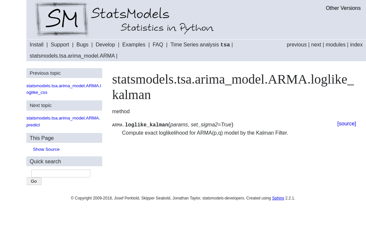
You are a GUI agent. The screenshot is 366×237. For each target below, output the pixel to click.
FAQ (158, 45)
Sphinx (278, 198)
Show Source (46, 148)
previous (297, 44)
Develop (105, 45)
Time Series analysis (200, 45)
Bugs (82, 45)
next (316, 44)
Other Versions (343, 8)
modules (336, 44)
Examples (133, 45)
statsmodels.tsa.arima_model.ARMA (72, 55)
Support (60, 45)
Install (37, 45)
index (356, 44)
